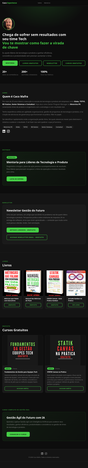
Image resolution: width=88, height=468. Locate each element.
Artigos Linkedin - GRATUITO (23, 230)
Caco (9, 3)
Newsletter (52, 63)
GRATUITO (12, 305)
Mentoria (47, 3)
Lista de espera (17, 179)
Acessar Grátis (23, 388)
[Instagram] (8, 131)
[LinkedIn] (3, 131)
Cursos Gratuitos (74, 63)
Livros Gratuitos (30, 63)
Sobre (40, 3)
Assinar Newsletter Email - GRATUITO (27, 237)
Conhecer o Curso (18, 434)
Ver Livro (76, 305)
